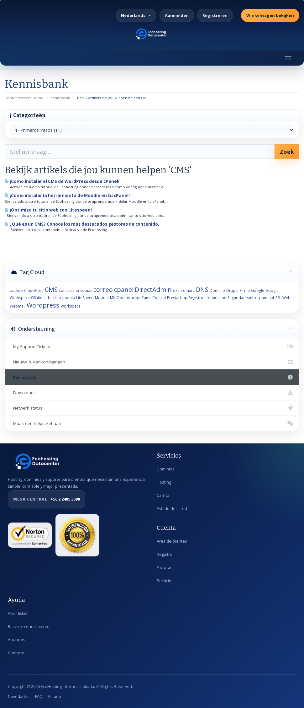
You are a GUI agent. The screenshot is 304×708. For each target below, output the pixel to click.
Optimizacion (128, 297)
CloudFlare (34, 290)
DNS (202, 289)
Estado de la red (172, 508)
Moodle (102, 297)
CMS (51, 289)
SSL (278, 297)
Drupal (232, 290)
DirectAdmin (153, 289)
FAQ (39, 696)
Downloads (152, 392)
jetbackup (52, 297)
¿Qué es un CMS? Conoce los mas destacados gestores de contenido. (82, 224)
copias (86, 290)
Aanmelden (177, 15)
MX (112, 297)
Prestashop (177, 297)
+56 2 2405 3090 (46, 499)
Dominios (166, 469)
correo (103, 289)
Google (257, 290)
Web (286, 297)
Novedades (18, 696)
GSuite (36, 297)
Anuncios (16, 639)
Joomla (68, 297)
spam (262, 297)
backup (16, 290)
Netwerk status (152, 408)
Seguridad (237, 297)
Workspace (70, 306)
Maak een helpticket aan (152, 423)
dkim (177, 290)
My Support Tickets (152, 346)
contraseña (69, 290)
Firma (245, 290)
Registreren (215, 15)
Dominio (217, 290)
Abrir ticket (18, 613)
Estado (54, 696)
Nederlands (136, 15)
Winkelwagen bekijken (270, 15)
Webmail (17, 306)
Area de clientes (172, 541)
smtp (251, 297)
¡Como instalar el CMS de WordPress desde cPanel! (62, 181)
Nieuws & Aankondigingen (152, 362)
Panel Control (154, 297)
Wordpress (43, 305)
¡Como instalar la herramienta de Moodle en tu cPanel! (67, 195)
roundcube (216, 297)
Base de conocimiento (29, 626)
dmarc (189, 290)
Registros (197, 297)
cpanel (124, 289)
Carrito (163, 495)
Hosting (164, 482)
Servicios (165, 580)
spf (271, 297)
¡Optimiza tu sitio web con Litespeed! (48, 210)
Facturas (164, 567)
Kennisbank (60, 97)
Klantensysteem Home (24, 97)
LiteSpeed (85, 297)
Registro (164, 554)
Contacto (16, 653)
